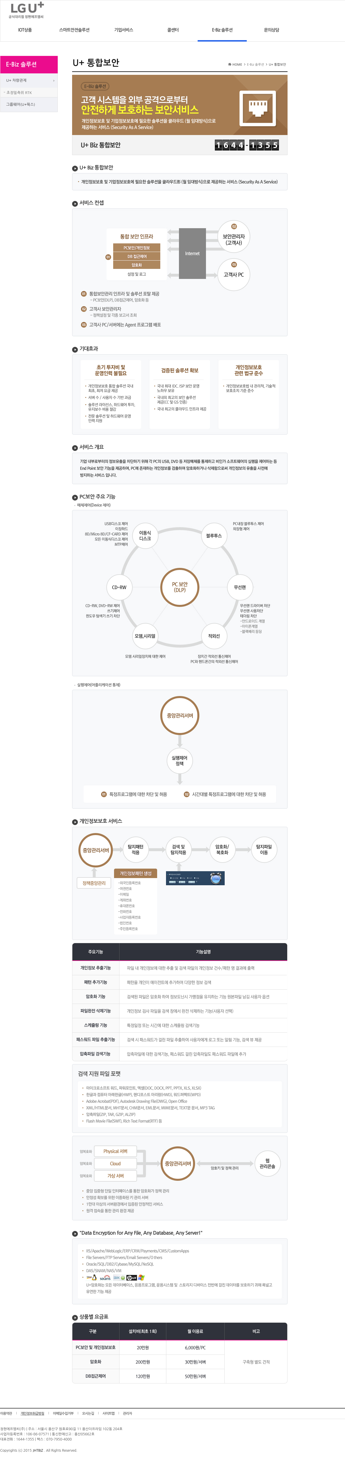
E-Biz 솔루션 (222, 30)
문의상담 (271, 30)
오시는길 (88, 1413)
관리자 (127, 1413)
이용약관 (6, 1413)
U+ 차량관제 (16, 80)
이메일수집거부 (63, 1413)
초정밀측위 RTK (19, 93)
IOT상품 (25, 30)
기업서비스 (123, 30)
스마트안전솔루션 (74, 30)
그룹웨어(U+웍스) (20, 104)
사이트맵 (108, 1413)
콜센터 (172, 30)
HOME (237, 64)
